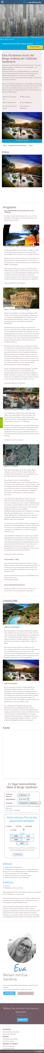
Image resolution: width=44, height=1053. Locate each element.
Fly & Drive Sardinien (9, 1034)
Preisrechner (35, 47)
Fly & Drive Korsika (9, 1048)
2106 (22, 843)
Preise (31, 145)
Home (2, 37)
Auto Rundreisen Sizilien (10, 1039)
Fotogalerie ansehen (22, 141)
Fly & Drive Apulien (9, 1046)
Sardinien (8, 37)
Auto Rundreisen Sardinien (20, 37)
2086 (16, 836)
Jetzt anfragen (9, 993)
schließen (39, 1051)
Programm (11, 145)
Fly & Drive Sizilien (8, 1041)
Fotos (5, 145)
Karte (24, 145)
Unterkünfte (18, 145)
